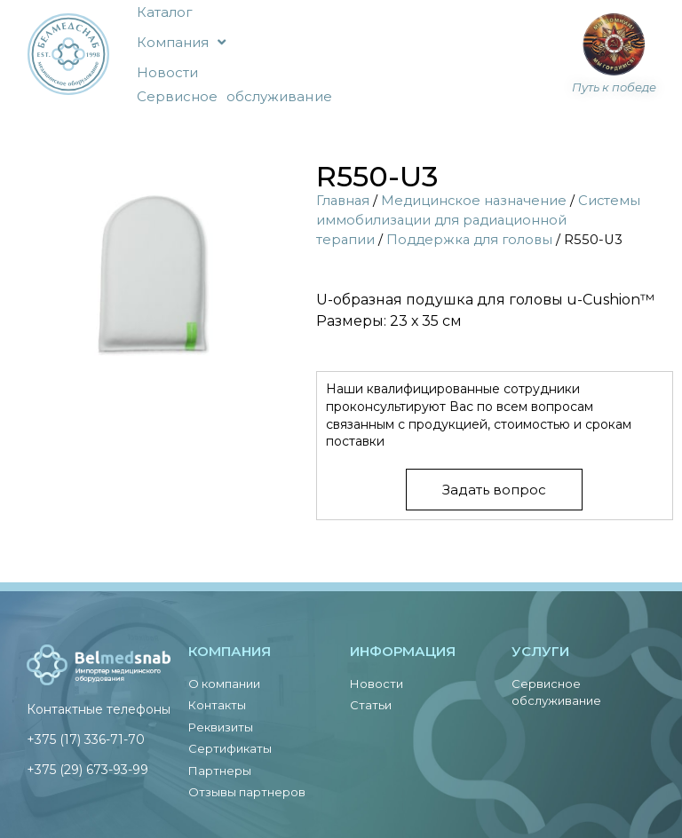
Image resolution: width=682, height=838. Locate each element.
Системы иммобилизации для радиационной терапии (478, 220)
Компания (181, 42)
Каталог (165, 12)
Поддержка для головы (469, 240)
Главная (342, 201)
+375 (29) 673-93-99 (87, 770)
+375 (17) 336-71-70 (86, 739)
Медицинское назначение (474, 201)
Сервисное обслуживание (234, 96)
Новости (168, 72)
